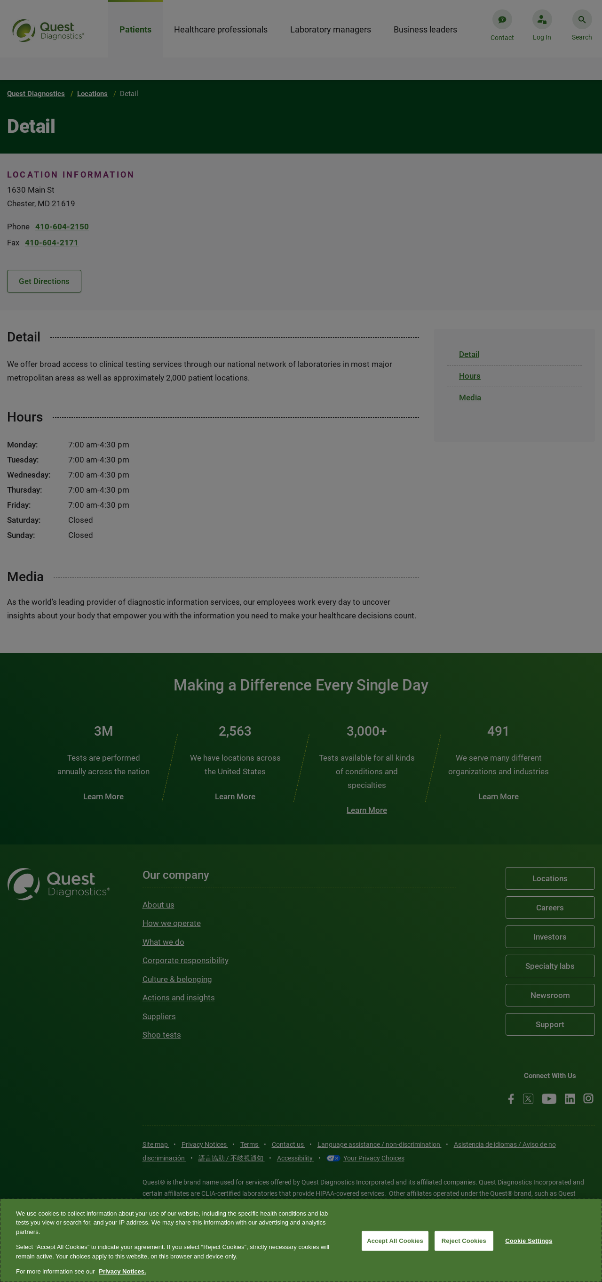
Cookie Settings (528, 1240)
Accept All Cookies (395, 1240)
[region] (301, 1240)
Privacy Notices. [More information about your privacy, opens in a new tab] (122, 1271)
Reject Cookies (464, 1240)
